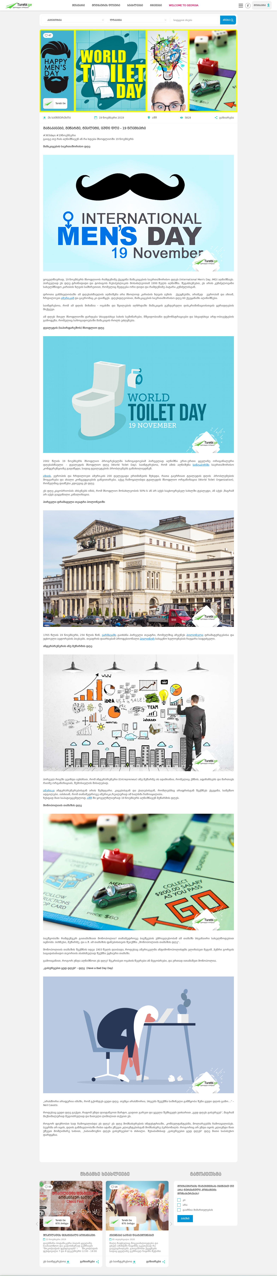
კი (184, 1199)
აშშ (154, 117)
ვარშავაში (109, 635)
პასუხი (185, 1218)
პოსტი (61, 1223)
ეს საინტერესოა (57, 117)
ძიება (228, 20)
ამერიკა (49, 790)
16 (116, 1186)
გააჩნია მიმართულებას (198, 1209)
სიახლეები (135, 5)
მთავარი (78, 5)
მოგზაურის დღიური (106, 5)
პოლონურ (147, 638)
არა (185, 1204)
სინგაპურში (201, 464)
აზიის (47, 476)
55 (49, 1186)
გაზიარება (224, 117)
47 (49, 35)
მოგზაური (262, 5)
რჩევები (156, 5)
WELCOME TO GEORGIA (183, 5)
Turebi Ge (60, 103)
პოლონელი (194, 635)
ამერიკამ (67, 298)
